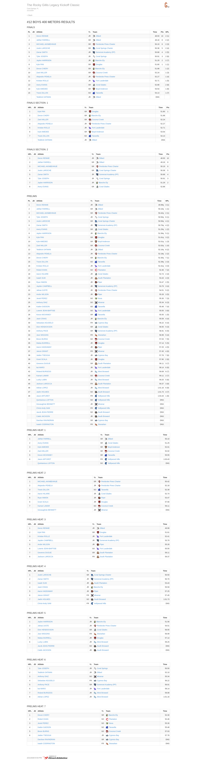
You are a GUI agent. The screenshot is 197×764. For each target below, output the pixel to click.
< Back (29, 15)
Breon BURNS (42, 339)
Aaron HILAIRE (42, 274)
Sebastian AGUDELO (44, 323)
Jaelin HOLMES (42, 392)
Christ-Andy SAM (43, 408)
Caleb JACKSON (43, 416)
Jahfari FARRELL (43, 40)
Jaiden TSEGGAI (43, 355)
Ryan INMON (41, 282)
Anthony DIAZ (41, 302)
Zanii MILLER (41, 73)
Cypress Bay (103, 323)
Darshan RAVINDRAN (45, 420)
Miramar (101, 302)
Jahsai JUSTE (42, 290)
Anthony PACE (42, 331)
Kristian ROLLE (42, 81)
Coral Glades (101, 85)
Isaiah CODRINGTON (45, 424)
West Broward (103, 371)
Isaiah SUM (40, 278)
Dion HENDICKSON (44, 327)
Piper (100, 282)
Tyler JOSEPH (42, 56)
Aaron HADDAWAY (44, 347)
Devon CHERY (42, 69)
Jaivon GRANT (42, 351)
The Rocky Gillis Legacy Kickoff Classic (53, 5)
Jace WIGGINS (42, 335)
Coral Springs (101, 56)
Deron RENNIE (42, 36)
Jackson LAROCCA (44, 384)
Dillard (98, 36)
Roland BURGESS (43, 371)
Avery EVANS (41, 85)
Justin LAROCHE (43, 48)
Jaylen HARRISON (43, 60)
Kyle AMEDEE (42, 89)
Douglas (99, 64)
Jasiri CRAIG (41, 319)
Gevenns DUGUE (43, 363)
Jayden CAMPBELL (44, 286)
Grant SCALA (41, 359)
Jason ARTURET (43, 396)
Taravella (99, 93)
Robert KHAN (41, 270)
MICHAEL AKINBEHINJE (46, 44)
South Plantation (104, 278)
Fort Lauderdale (102, 81)
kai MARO (40, 367)
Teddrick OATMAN (43, 97)
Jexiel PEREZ (41, 298)
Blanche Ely (100, 60)
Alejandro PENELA (43, 77)
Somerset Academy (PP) (105, 52)
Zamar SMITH (41, 52)
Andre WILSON (42, 294)
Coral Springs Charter (104, 48)
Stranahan (102, 335)
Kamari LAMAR (42, 376)
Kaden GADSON (43, 307)
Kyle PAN (40, 64)
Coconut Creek (102, 73)
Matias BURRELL (43, 343)
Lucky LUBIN (41, 380)
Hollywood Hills (104, 396)
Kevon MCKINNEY (43, 315)
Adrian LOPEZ (42, 388)
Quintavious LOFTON (44, 400)
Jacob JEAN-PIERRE (44, 412)
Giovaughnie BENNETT (45, 404)
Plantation (102, 270)
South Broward (104, 392)
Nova (100, 298)
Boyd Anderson (102, 89)
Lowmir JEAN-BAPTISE (45, 311)
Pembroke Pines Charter (105, 44)
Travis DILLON (42, 93)
